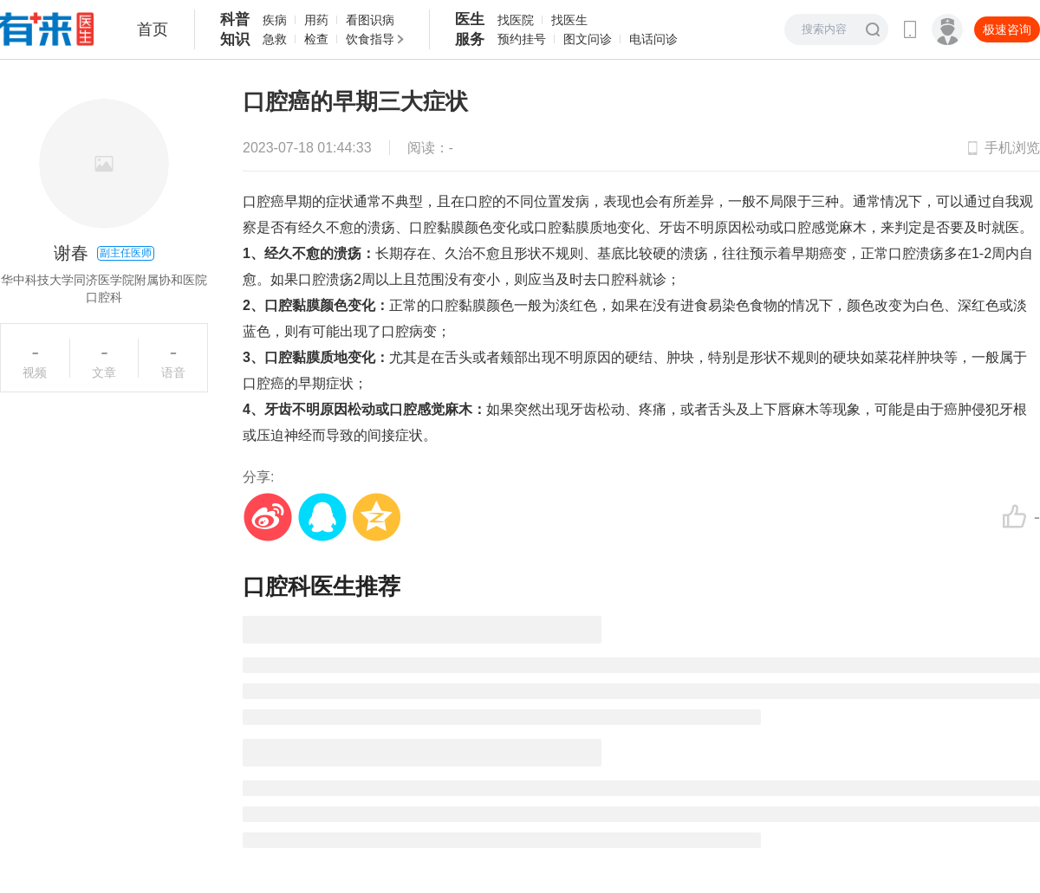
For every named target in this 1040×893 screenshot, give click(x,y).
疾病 (275, 20)
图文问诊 (587, 39)
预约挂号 (521, 39)
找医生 (569, 20)
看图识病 (370, 20)
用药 (316, 20)
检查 (316, 39)
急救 (275, 39)
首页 (152, 29)
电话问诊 (653, 39)
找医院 (515, 20)
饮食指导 (370, 39)
